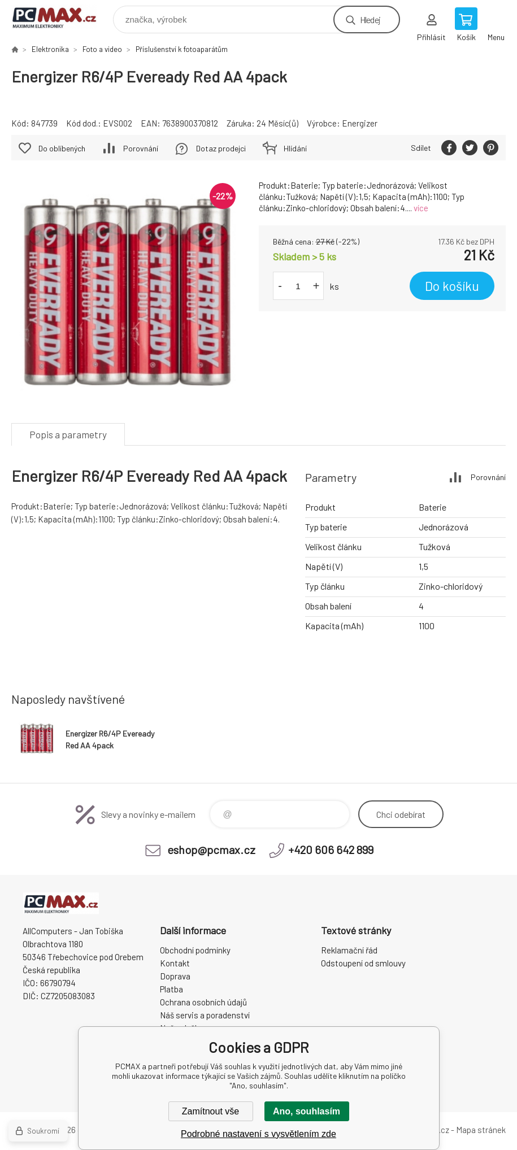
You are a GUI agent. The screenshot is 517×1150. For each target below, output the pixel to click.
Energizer (359, 123)
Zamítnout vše (210, 1111)
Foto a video (102, 49)
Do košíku (452, 286)
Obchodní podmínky (195, 950)
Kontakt (175, 963)
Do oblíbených (61, 148)
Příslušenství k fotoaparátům (182, 49)
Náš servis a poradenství (205, 1015)
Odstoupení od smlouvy (363, 963)
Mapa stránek (481, 1130)
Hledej (370, 19)
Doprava (175, 976)
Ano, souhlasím (306, 1111)
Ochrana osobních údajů (203, 1002)
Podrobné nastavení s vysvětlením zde (258, 1134)
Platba (171, 989)
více (421, 208)
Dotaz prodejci (221, 148)
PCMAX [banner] (61, 16)
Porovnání (140, 148)
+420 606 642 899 (330, 849)
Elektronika (50, 49)
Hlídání (295, 148)
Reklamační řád (349, 950)
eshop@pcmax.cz (211, 849)
